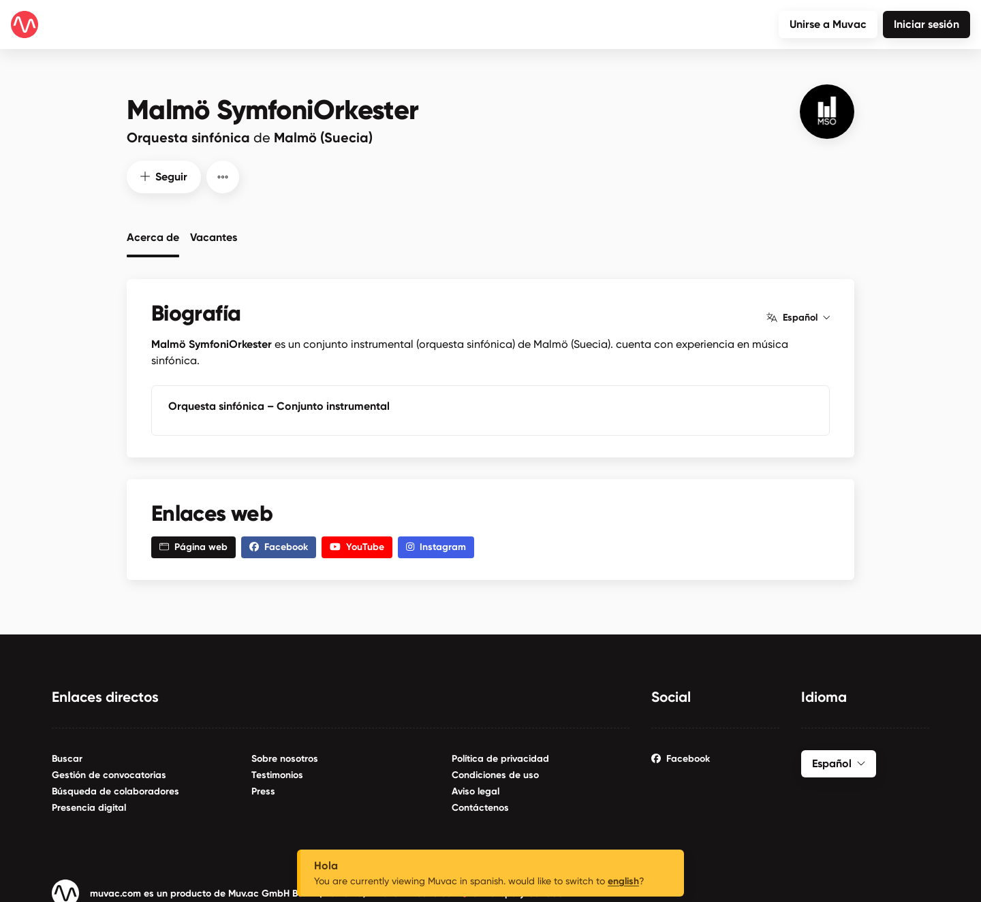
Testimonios (277, 774)
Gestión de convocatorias (109, 774)
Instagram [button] (436, 546)
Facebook (680, 758)
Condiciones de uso (495, 774)
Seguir (163, 175)
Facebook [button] (278, 546)
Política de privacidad (500, 758)
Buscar (67, 758)
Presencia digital (89, 807)
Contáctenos (480, 807)
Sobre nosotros (284, 758)
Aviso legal (475, 790)
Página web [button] (193, 546)
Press (263, 790)
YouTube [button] (357, 546)
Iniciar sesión (926, 24)
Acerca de (153, 236)
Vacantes (213, 236)
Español (798, 316)
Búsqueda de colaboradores (115, 790)
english (623, 881)
